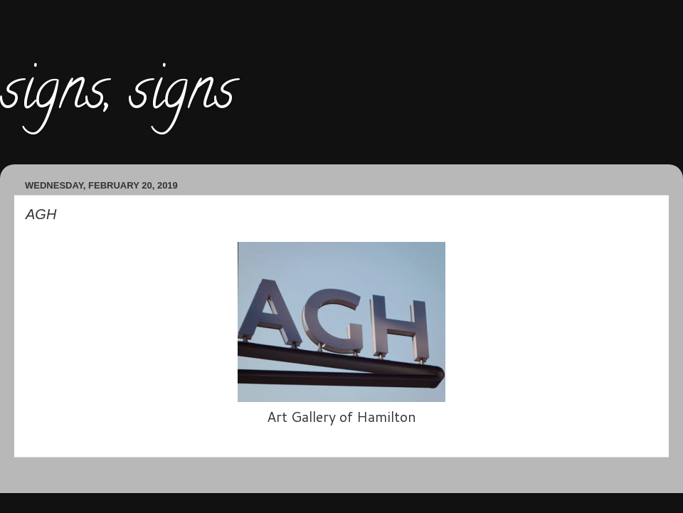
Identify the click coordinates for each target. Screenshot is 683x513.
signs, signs (117, 95)
